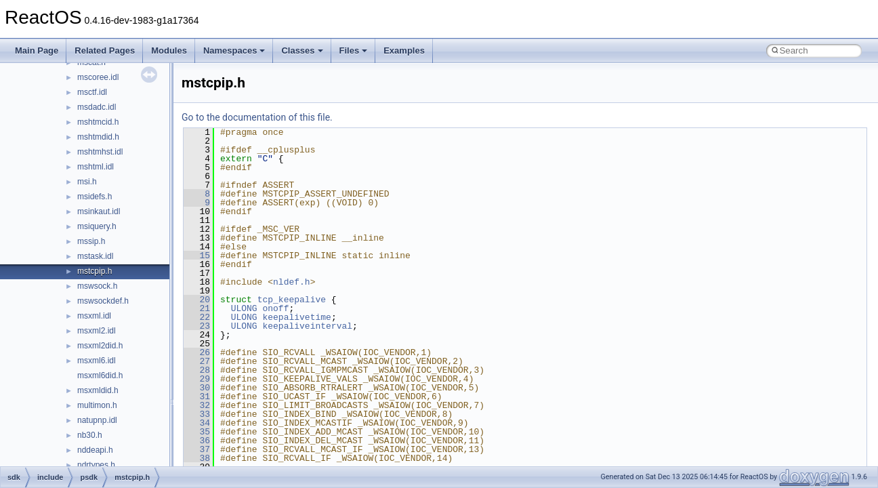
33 (197, 414)
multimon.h (97, 405)
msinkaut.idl (98, 211)
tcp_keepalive (291, 299)
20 (197, 299)
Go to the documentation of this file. (257, 117)
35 (197, 432)
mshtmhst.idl (100, 152)
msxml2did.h (100, 345)
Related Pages (105, 50)
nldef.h (291, 282)
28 (197, 370)
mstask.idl (95, 256)
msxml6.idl (96, 360)
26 (197, 352)
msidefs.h (94, 196)
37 (197, 449)
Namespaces (234, 50)
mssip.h (91, 241)
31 (197, 396)
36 (197, 440)
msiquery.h (97, 226)
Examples (404, 50)
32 (197, 405)
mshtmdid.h (98, 137)
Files (353, 50)
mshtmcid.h (98, 122)
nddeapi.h (95, 450)
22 (197, 317)
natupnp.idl (97, 420)
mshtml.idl (95, 166)
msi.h (87, 181)
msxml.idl (94, 316)
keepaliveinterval (307, 326)
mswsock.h (97, 286)
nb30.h (89, 435)
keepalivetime (296, 317)
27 (197, 361)
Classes (301, 50)
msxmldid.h (98, 390)
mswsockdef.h (103, 301)
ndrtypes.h (96, 465)
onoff (275, 308)
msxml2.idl (96, 331)
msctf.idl (92, 92)
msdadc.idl (96, 107)
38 (197, 458)
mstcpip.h (94, 271)
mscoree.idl (98, 77)
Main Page (36, 50)
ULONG (244, 308)
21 (197, 308)
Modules (169, 50)
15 (197, 255)
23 (197, 326)
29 (197, 379)
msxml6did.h (100, 375)
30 (197, 388)
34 (197, 423)
